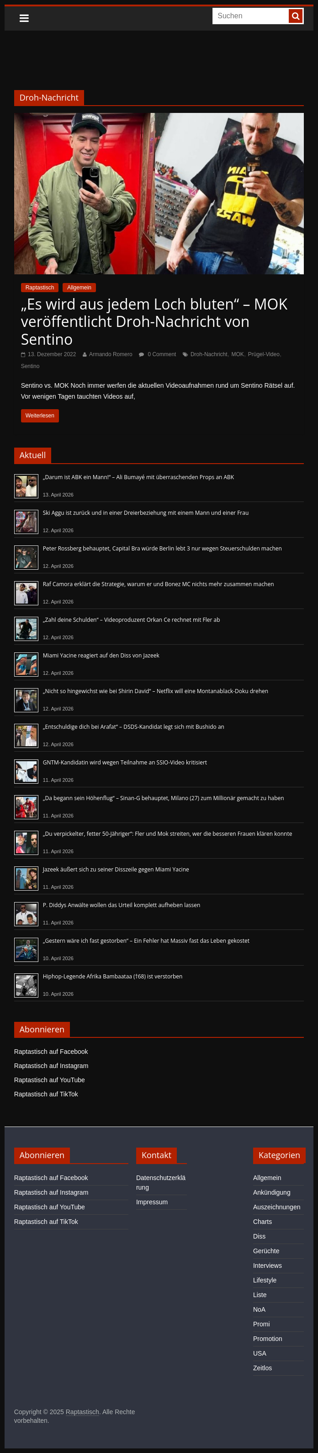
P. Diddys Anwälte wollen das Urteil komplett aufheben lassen (122, 905)
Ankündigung (272, 1192)
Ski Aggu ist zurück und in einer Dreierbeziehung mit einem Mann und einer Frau (146, 513)
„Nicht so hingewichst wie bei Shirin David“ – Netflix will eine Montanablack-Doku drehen (156, 691)
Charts (262, 1221)
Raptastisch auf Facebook (51, 1051)
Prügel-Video (264, 354)
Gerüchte (266, 1251)
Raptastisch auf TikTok (46, 1094)
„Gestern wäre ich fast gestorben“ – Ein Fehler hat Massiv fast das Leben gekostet (146, 941)
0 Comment (157, 354)
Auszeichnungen (277, 1207)
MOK (237, 354)
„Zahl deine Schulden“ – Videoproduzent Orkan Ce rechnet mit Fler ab (131, 620)
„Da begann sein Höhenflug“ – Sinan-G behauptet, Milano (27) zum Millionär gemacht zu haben (163, 798)
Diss (259, 1236)
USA (259, 1353)
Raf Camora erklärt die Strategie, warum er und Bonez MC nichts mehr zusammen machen (158, 584)
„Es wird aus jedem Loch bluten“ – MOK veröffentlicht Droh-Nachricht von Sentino (154, 321)
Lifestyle (264, 1280)
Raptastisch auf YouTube (49, 1080)
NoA (259, 1309)
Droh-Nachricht (209, 354)
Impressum (152, 1202)
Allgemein (79, 287)
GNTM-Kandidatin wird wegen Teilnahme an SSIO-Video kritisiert (125, 762)
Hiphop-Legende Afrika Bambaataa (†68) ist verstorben (113, 976)
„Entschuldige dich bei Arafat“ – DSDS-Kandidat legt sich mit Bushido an (133, 727)
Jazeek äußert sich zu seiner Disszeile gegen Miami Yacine (116, 869)
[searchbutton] (295, 16)
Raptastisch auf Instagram (51, 1065)
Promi (261, 1324)
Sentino (30, 366)
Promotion (267, 1338)
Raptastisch (40, 287)
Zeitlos (262, 1368)
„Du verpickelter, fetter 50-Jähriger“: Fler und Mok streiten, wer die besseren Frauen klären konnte (167, 834)
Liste (260, 1294)
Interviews (267, 1265)
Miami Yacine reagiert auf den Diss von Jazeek (101, 655)
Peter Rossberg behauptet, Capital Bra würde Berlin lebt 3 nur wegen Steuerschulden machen (162, 548)
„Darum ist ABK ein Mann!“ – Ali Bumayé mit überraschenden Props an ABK (138, 477)
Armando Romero (110, 354)
